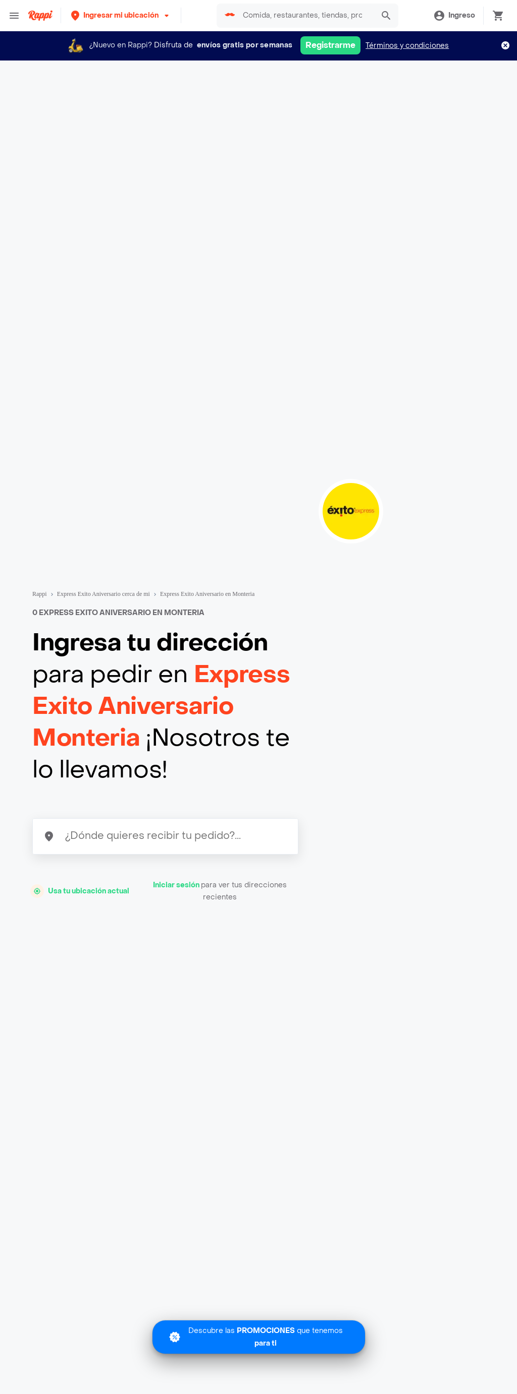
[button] (121, 15)
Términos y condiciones (407, 45)
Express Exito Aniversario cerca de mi (103, 593)
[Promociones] (258, 1337)
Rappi (39, 593)
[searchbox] (305, 16)
